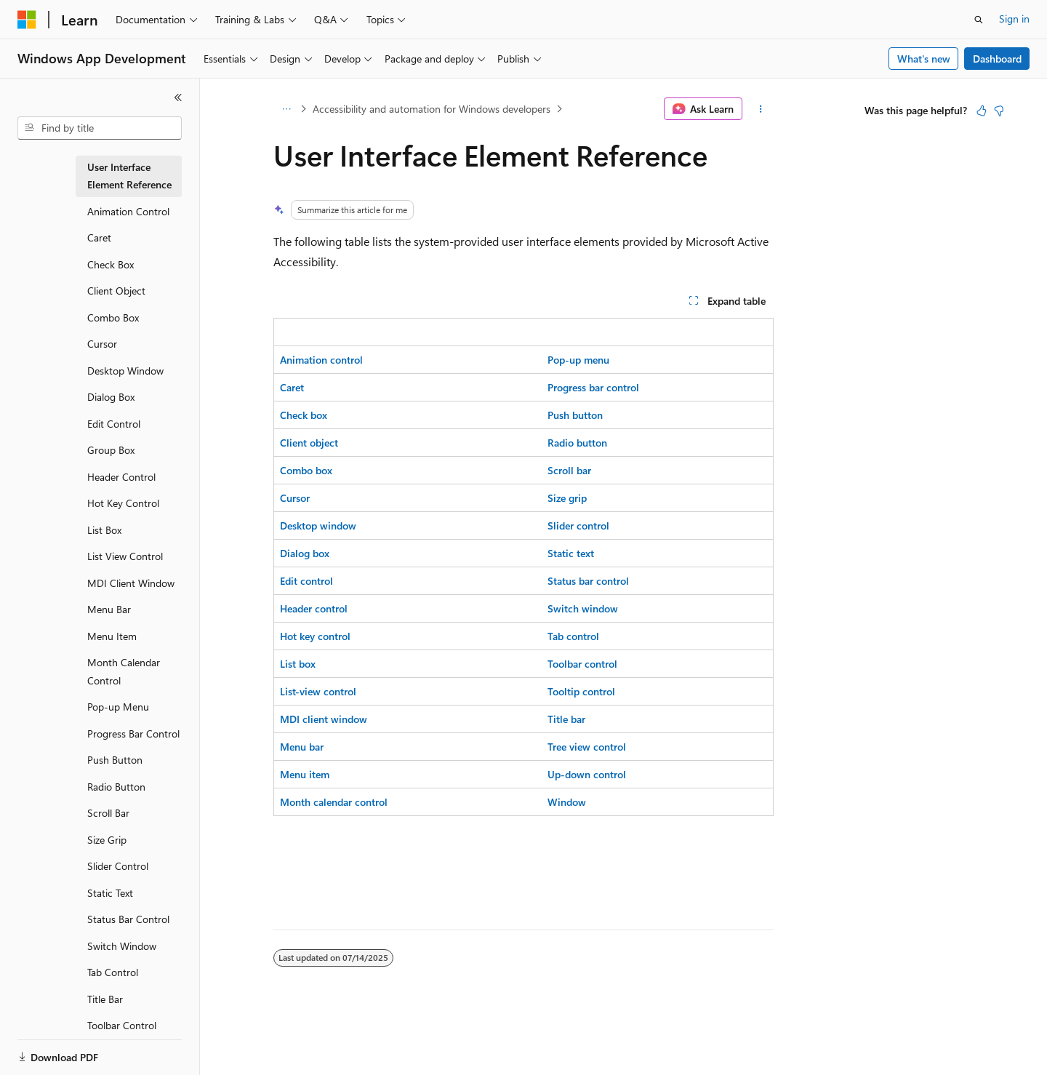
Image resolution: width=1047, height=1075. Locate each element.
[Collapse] (178, 97)
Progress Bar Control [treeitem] (133, 733)
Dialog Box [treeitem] (111, 397)
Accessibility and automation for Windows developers (431, 109)
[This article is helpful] (981, 110)
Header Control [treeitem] (121, 477)
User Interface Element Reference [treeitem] (129, 176)
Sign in (1014, 18)
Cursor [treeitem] (102, 344)
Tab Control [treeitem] (112, 972)
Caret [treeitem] (99, 237)
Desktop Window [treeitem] (125, 370)
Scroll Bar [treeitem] (108, 813)
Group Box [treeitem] (111, 450)
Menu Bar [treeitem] (109, 609)
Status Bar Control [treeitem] (128, 919)
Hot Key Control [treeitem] (123, 503)
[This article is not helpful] (999, 110)
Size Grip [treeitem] (107, 840)
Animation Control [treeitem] (128, 211)
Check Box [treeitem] (110, 264)
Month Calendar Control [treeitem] (123, 671)
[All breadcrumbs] (286, 109)
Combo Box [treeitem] (113, 317)
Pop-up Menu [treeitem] (118, 707)
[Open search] (978, 20)
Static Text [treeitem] (110, 893)
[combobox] (99, 128)
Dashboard (997, 58)
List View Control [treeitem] (125, 556)
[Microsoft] (26, 19)
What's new (923, 58)
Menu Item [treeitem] (112, 636)
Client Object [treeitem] (116, 290)
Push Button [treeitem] (115, 760)
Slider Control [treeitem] (117, 866)
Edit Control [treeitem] (113, 424)
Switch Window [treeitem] (121, 946)
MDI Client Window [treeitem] (130, 583)
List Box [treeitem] (104, 530)
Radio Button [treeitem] (116, 787)
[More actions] (761, 109)
